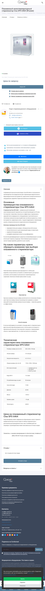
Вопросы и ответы (22, 17)
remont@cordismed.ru (7, 524)
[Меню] (2, 2)
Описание (4, 17)
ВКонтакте (22, 156)
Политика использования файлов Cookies (12, 492)
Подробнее (22, 582)
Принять (23, 579)
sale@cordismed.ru (6, 522)
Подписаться (39, 549)
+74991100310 (14, 117)
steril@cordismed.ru (17, 115)
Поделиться (6, 180)
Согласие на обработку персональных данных (13, 499)
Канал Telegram (22, 161)
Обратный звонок (6, 515)
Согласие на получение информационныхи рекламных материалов (12, 502)
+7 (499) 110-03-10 (6, 511)
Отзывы (12, 17)
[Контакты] (42, 2)
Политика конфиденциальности (10, 495)
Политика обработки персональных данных (12, 490)
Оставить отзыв (22, 461)
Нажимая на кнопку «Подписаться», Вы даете (22, 553)
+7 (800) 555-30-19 (6, 513)
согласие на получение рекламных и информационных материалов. (22, 553)
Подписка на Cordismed (10, 542)
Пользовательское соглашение (9, 497)
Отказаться (22, 585)
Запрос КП (22, 87)
